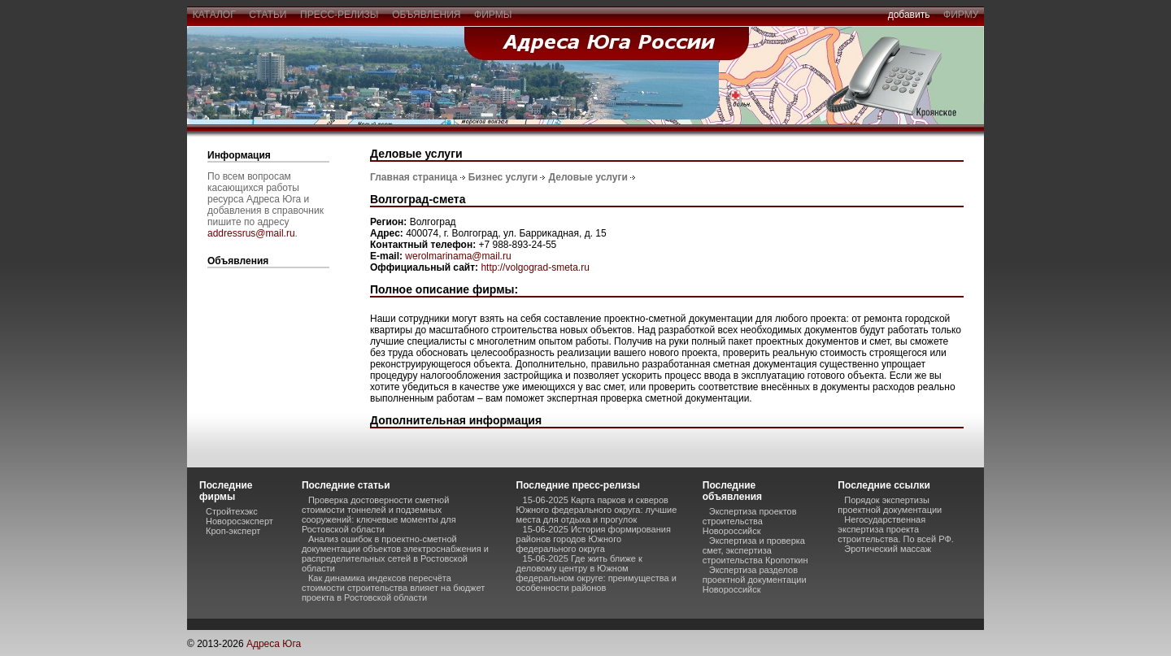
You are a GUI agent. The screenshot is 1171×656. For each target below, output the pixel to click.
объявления (426, 14)
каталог (214, 14)
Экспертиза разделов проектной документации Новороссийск (755, 579)
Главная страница (414, 177)
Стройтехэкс (232, 511)
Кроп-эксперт (233, 531)
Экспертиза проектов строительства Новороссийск (750, 521)
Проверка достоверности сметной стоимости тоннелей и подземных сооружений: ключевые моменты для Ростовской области (379, 514)
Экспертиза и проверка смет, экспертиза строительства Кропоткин (755, 550)
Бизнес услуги (503, 177)
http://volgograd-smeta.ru (535, 267)
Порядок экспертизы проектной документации (890, 505)
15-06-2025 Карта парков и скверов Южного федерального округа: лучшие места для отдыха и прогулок (596, 509)
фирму (961, 14)
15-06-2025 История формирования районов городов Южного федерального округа (593, 539)
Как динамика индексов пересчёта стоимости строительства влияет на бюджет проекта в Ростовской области (393, 587)
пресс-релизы (339, 14)
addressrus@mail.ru (251, 233)
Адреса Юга (273, 643)
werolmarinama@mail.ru (458, 256)
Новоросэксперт (239, 521)
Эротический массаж (887, 549)
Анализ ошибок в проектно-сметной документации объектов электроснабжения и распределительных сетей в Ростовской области (395, 553)
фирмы (492, 14)
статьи (268, 14)
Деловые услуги (588, 177)
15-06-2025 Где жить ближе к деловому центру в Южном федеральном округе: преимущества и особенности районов (596, 573)
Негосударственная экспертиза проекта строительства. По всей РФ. (895, 529)
